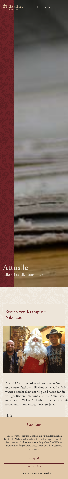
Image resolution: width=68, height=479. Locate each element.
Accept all (34, 467)
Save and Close (34, 474)
